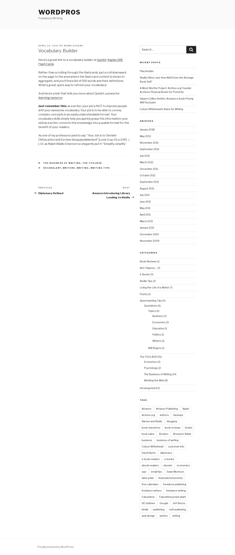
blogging (172, 421)
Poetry (144, 294)
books (188, 427)
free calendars (150, 484)
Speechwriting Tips (151, 300)
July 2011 (145, 194)
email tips (156, 471)
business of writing (168, 440)
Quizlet (101, 60)
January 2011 (147, 227)
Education (158, 328)
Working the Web (154, 380)
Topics (152, 310)
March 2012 (146, 162)
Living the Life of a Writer (154, 287)
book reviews (173, 427)
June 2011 (145, 201)
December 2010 (149, 234)
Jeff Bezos (179, 503)
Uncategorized (148, 388)
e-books (169, 459)
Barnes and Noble (152, 421)
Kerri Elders (73, 45)
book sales (148, 433)
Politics (156, 334)
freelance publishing (174, 484)
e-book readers (151, 459)
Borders (163, 433)
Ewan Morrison (175, 471)
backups (178, 414)
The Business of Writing (62, 163)
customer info (176, 446)
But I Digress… (148, 267)
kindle (145, 509)
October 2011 (147, 175)
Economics (158, 322)
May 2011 (145, 208)
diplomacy (166, 452)
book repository (151, 427)
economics (183, 465)
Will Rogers (154, 348)
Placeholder (147, 71)
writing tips (100, 168)
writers (69, 168)
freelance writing (176, 490)
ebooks (167, 465)
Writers (156, 340)
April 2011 (145, 214)
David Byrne (149, 452)
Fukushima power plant (172, 496)
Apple (185, 408)
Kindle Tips (146, 281)
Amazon (146, 408)
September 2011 (149, 181)
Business (157, 315)
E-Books (145, 274)
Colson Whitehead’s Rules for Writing (161, 109)
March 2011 (146, 221)
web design (148, 515)
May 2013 (145, 136)
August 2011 (147, 188)
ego (144, 471)
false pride (148, 477)
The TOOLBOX (92, 163)
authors (164, 414)
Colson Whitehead (152, 446)
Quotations (150, 305)
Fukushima (148, 496)
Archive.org (148, 414)
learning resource (50, 97)
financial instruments (170, 477)
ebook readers (150, 465)
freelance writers (152, 490)
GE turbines (148, 503)
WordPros (59, 12)
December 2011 (149, 168)
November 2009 (149, 240)
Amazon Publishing (167, 408)
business (147, 440)
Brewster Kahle (182, 433)
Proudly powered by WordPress (55, 546)
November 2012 (149, 142)
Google (164, 503)
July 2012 (145, 155)
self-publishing (177, 509)
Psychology (151, 367)
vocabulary (52, 168)
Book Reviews (148, 261)
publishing (159, 509)
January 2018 (147, 129)
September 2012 (149, 149)
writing (83, 168)
